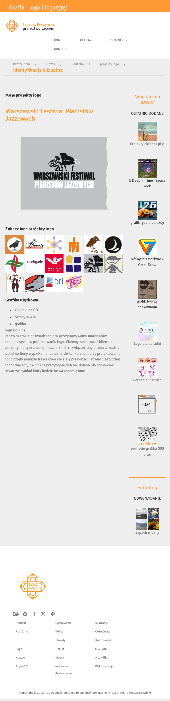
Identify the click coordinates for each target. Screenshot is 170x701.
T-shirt (59, 649)
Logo (18, 649)
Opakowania (63, 623)
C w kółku (101, 649)
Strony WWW (25, 317)
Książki (20, 657)
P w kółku (101, 657)
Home (58, 40)
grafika (20, 324)
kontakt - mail (16, 330)
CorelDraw (102, 631)
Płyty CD (21, 666)
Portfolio (118, 40)
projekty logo (109, 64)
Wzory (59, 657)
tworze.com (21, 64)
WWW (59, 631)
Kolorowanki (103, 640)
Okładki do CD (26, 310)
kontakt (60, 49)
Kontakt (20, 623)
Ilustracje (101, 623)
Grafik (50, 64)
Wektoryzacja (104, 666)
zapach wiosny (147, 532)
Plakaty (60, 640)
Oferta (85, 40)
